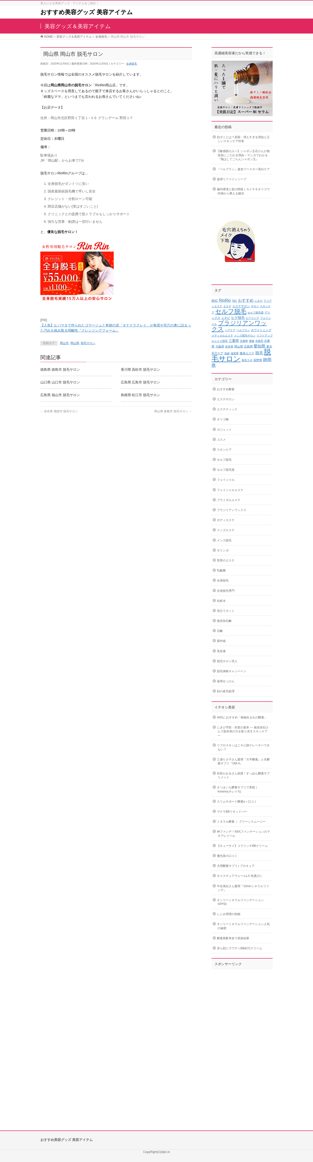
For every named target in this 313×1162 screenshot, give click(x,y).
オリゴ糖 (223, 419)
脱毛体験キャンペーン (231, 671)
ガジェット (224, 429)
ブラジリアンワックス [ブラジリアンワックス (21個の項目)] (239, 326)
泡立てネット (226, 611)
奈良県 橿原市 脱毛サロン (59, 411)
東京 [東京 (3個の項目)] (269, 346)
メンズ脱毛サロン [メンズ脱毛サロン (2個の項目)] (245, 335)
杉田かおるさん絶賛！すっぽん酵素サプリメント (243, 775)
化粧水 (221, 601)
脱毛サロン (88, 343)
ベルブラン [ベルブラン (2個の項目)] (243, 330)
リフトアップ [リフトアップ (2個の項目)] (265, 335)
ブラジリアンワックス (231, 510)
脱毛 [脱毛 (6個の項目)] (259, 353)
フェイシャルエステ (230, 490)
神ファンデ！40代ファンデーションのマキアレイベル (243, 833)
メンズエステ (226, 530)
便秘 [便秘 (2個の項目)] (251, 340)
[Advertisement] (242, 1045)
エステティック (227, 409)
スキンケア (224, 449)
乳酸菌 (221, 570)
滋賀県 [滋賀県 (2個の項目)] (235, 353)
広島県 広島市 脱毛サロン (140, 382)
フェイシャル (226, 479)
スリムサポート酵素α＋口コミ (237, 801)
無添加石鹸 (224, 621)
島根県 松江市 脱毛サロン (140, 395)
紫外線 (221, 641)
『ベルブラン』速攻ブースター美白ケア (243, 169)
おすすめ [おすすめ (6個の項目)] (246, 300)
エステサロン (226, 399)
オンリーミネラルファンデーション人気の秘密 (243, 926)
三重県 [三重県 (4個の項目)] (234, 341)
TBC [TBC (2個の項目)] (234, 300)
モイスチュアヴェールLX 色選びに (239, 876)
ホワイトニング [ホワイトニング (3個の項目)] (261, 330)
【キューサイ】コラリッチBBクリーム (242, 846)
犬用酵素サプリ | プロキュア (236, 866)
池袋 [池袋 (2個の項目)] (227, 353)
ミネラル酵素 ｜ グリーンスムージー (241, 821)
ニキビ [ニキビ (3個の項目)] (225, 318)
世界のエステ (226, 560)
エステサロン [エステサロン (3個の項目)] (241, 306)
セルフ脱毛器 (226, 469)
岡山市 (64, 343)
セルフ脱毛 (224, 459)
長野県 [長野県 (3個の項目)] (257, 360)
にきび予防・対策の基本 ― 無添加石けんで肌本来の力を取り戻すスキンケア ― (242, 731)
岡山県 (74, 343)
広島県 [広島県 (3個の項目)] (248, 346)
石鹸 (220, 631)
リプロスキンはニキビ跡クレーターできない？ (243, 747)
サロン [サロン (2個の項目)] (255, 306)
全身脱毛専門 (226, 590)
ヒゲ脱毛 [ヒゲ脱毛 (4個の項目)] (238, 318)
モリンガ (223, 550)
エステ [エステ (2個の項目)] (227, 306)
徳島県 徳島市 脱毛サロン (60, 369)
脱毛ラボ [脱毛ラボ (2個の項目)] (247, 360)
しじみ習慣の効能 (228, 914)
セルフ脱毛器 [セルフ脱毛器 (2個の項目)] (255, 312)
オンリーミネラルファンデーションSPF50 (240, 902)
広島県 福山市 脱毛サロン (60, 395)
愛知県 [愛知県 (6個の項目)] (259, 346)
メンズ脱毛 (224, 540)
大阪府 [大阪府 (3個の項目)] (219, 346)
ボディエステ (226, 520)
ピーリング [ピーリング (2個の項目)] (252, 317)
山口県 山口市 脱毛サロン (60, 382)
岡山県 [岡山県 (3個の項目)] (238, 346)
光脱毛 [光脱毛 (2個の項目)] (259, 340)
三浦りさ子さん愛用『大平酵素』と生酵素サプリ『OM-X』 (243, 761)
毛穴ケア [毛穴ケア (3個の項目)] (217, 353)
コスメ (221, 439)
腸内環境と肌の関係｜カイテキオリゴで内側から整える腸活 (243, 191)
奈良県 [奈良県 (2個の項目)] (229, 346)
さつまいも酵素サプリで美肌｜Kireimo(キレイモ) (237, 789)
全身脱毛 (131, 63)
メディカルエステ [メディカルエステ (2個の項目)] (222, 335)
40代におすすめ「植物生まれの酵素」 (242, 717)
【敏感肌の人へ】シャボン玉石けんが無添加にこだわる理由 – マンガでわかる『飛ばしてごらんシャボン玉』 (243, 155)
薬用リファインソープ (231, 179)
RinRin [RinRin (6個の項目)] (225, 300)
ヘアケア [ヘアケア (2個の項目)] (230, 330)
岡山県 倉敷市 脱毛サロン (173, 411)
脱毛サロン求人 (227, 661)
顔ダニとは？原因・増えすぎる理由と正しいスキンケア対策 (243, 139)
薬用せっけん (226, 681)
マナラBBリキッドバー (232, 811)
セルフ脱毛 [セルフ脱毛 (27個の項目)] (230, 311)
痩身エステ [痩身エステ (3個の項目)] (247, 353)
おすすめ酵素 (226, 389)
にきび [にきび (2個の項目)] (259, 300)
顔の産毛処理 (226, 691)
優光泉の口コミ (227, 856)
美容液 (221, 651)
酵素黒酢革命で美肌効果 (233, 938)
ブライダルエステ (228, 500)
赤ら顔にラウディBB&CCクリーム (239, 948)
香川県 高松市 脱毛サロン (140, 369)
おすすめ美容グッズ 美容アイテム (86, 12)
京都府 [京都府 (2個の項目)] (244, 340)
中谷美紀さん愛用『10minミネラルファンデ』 (243, 888)
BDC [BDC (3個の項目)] (215, 300)
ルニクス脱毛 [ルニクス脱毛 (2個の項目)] (220, 340)
